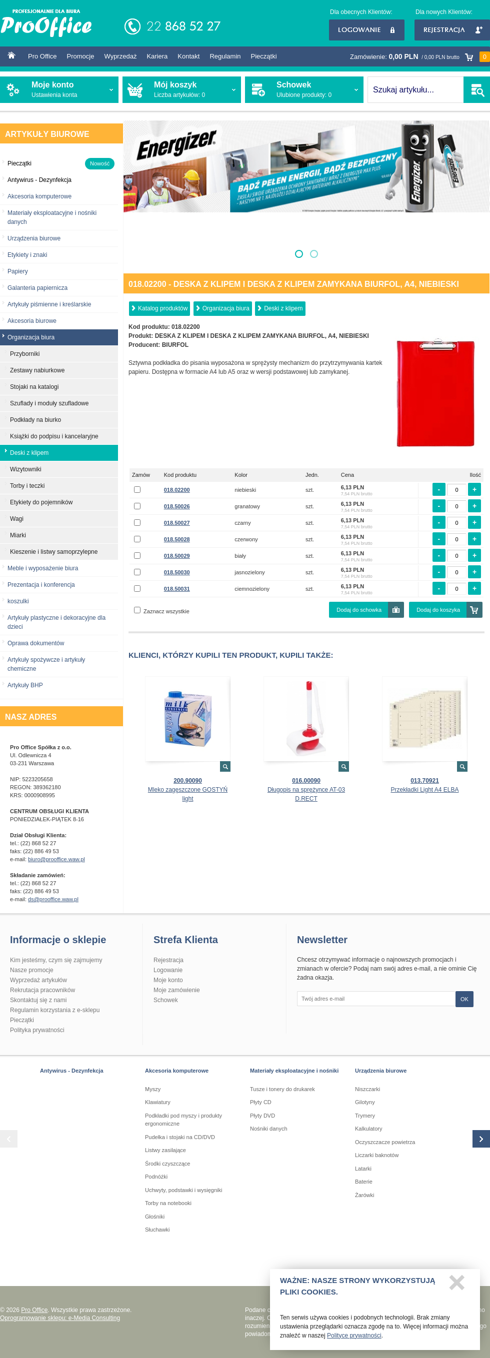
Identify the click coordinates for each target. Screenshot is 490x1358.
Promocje (80, 56)
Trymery (365, 1116)
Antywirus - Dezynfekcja (72, 1071)
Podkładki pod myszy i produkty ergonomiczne (183, 1120)
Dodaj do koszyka (438, 610)
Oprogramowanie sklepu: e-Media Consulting (60, 1318)
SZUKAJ (477, 89)
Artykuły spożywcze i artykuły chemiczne (46, 664)
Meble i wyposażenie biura (43, 568)
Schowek (166, 1000)
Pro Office (42, 56)
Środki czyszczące (167, 1164)
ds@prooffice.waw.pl (53, 899)
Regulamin (225, 56)
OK (464, 999)
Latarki (363, 1169)
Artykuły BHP (25, 685)
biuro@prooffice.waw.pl (56, 859)
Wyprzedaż (120, 56)
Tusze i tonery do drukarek (282, 1089)
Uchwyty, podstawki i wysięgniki (183, 1190)
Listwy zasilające (165, 1150)
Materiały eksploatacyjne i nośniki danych (52, 217)
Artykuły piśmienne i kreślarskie (49, 304)
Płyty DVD (262, 1116)
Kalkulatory (368, 1129)
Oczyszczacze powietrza (385, 1142)
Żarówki (364, 1195)
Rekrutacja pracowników (42, 990)
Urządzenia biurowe (34, 238)
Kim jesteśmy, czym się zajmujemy (56, 960)
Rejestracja (452, 29)
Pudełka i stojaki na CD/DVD (180, 1137)
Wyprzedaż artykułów (38, 980)
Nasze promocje (32, 970)
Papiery (18, 271)
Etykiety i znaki (27, 254)
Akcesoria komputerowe (40, 196)
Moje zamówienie (177, 990)
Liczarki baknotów (376, 1155)
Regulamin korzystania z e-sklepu (55, 1010)
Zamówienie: (420, 56)
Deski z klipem (283, 308)
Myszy (152, 1089)
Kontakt (189, 56)
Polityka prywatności (37, 1030)
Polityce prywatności (354, 1338)
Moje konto (168, 980)
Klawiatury (157, 1102)
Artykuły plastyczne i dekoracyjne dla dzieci (57, 622)
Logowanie (366, 29)
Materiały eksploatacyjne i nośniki (294, 1071)
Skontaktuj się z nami (38, 1000)
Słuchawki (157, 1230)
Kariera (157, 56)
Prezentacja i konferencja (41, 584)
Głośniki (154, 1217)
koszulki (18, 601)
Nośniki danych (269, 1129)
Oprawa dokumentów (36, 643)
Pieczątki (264, 56)
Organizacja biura (226, 308)
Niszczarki (367, 1089)
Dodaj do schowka (359, 610)
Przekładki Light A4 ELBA (424, 789)
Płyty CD (261, 1102)
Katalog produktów (163, 308)
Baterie (363, 1182)
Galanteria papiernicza (38, 287)
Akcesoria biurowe (32, 320)
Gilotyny (365, 1102)
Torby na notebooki (168, 1203)
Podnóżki (156, 1177)
